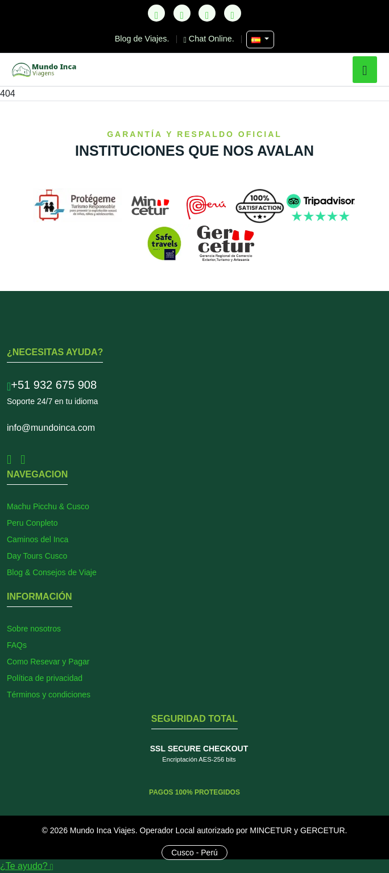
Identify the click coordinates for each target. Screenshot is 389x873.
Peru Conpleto (32, 522)
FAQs (17, 645)
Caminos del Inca (37, 539)
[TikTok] (156, 13)
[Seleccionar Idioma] (260, 39)
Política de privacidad (44, 678)
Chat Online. (210, 38)
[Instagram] (207, 13)
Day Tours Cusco (37, 555)
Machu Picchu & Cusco (48, 506)
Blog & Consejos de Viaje (52, 572)
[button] (365, 69)
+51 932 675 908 (52, 384)
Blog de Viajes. (143, 38)
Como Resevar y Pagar (48, 661)
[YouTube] (232, 13)
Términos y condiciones (48, 694)
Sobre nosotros (34, 628)
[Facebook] (182, 13)
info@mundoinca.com (51, 428)
